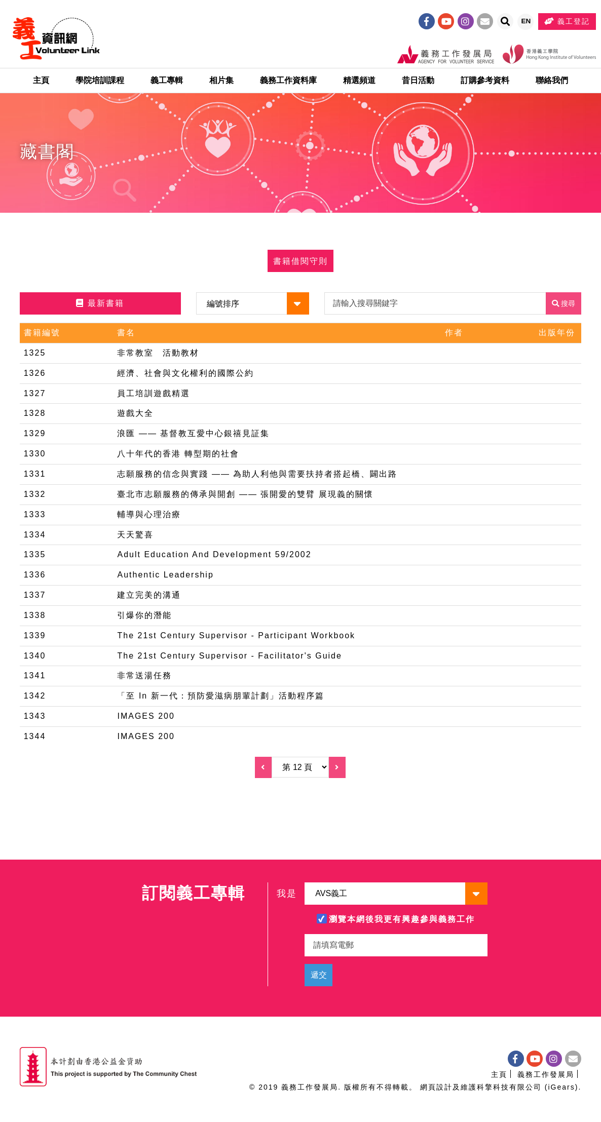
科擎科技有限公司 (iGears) (527, 1087)
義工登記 (567, 22)
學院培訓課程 (100, 83)
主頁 (41, 83)
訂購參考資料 (485, 83)
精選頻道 (359, 83)
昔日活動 (418, 83)
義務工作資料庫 (288, 83)
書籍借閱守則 (300, 266)
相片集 (221, 83)
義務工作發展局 (545, 1074)
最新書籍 (100, 308)
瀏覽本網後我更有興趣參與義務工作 (402, 919)
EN (527, 23)
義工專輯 (167, 83)
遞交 (319, 975)
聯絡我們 (552, 83)
